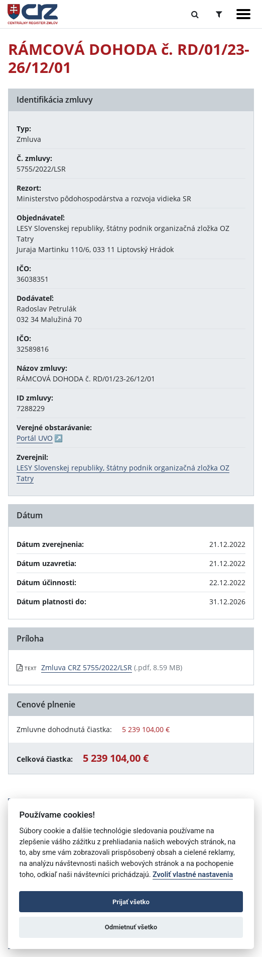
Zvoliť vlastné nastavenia (193, 874)
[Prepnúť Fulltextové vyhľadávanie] (195, 14)
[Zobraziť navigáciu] (243, 14)
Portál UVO (35, 438)
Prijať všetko (131, 902)
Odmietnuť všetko (131, 927)
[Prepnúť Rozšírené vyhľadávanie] (219, 14)
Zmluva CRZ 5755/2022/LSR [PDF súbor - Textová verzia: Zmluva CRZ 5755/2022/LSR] (86, 667)
